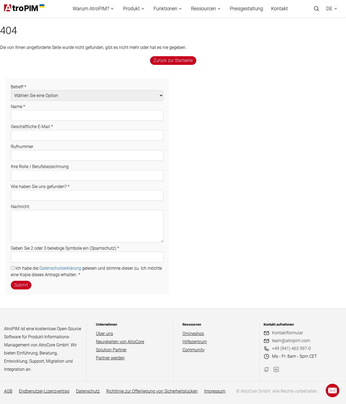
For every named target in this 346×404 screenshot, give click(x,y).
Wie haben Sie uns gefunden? (40, 186)
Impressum (214, 391)
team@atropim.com (291, 340)
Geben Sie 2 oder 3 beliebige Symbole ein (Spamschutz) (65, 248)
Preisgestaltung (246, 8)
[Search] (316, 8)
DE (329, 8)
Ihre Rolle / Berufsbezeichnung (40, 166)
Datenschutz (88, 391)
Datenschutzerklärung (60, 268)
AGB (8, 391)
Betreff (18, 86)
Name (18, 106)
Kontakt (279, 8)
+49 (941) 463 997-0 (291, 348)
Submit (21, 285)
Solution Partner (111, 349)
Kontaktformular (287, 332)
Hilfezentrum (194, 341)
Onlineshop (193, 333)
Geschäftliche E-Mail (32, 126)
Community (193, 349)
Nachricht (20, 206)
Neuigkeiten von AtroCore (120, 341)
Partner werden (110, 357)
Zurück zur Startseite (173, 60)
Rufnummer (22, 146)
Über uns (104, 333)
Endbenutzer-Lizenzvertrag (44, 391)
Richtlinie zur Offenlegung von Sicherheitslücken (152, 391)
